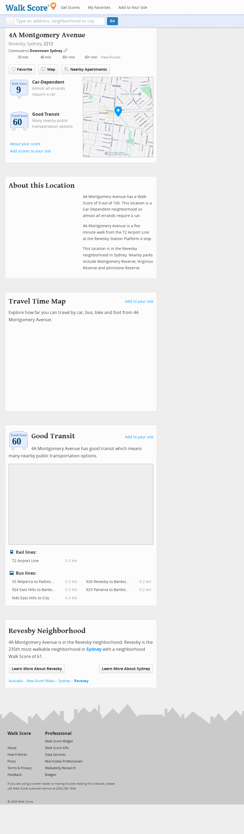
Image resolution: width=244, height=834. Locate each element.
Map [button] (48, 69)
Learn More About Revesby (37, 669)
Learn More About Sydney (126, 669)
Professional (58, 733)
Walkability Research (60, 768)
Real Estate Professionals (64, 761)
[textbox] (59, 21)
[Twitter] (11, 741)
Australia (16, 681)
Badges (50, 775)
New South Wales (40, 681)
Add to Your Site (133, 7)
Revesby (81, 681)
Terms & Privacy (20, 768)
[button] (9, 21)
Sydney (34, 43)
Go (112, 21)
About (12, 748)
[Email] (27, 741)
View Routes (110, 57)
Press (12, 761)
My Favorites (99, 7)
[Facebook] (19, 741)
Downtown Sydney (46, 51)
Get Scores (70, 7)
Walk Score (19, 733)
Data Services (55, 755)
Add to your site (139, 301)
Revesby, (17, 43)
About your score (25, 144)
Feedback (15, 775)
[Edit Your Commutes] (65, 50)
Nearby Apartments (85, 69)
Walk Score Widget (59, 741)
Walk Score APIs (57, 748)
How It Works (17, 755)
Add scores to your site (30, 151)
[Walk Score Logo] (31, 6)
